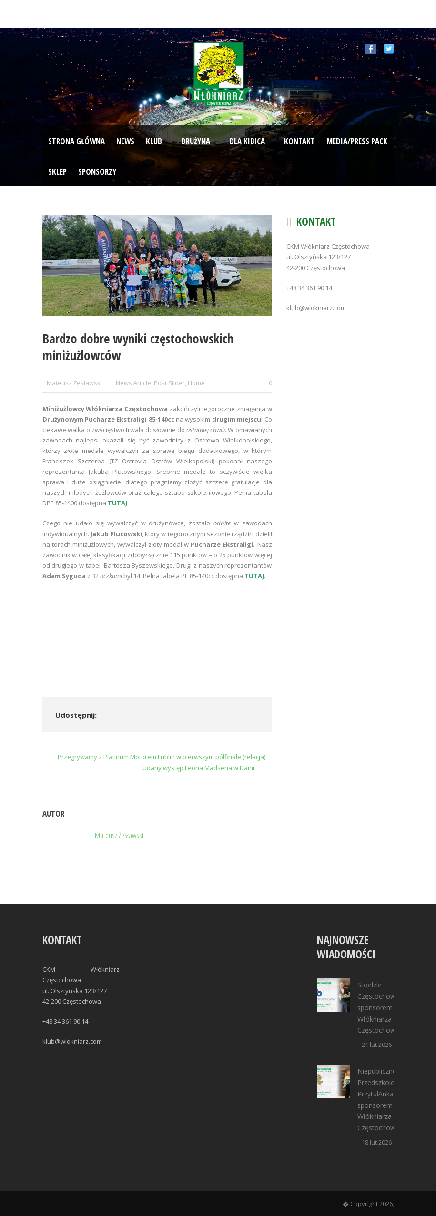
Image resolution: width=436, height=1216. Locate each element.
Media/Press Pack (356, 141)
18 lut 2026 (377, 1142)
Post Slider (169, 383)
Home (196, 383)
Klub (154, 141)
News (125, 141)
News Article (133, 383)
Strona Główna (76, 141)
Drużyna (195, 141)
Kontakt (299, 141)
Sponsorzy (97, 171)
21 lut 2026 (377, 1044)
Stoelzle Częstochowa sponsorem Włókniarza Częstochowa (378, 1007)
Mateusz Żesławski (74, 383)
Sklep (57, 171)
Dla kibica (247, 141)
